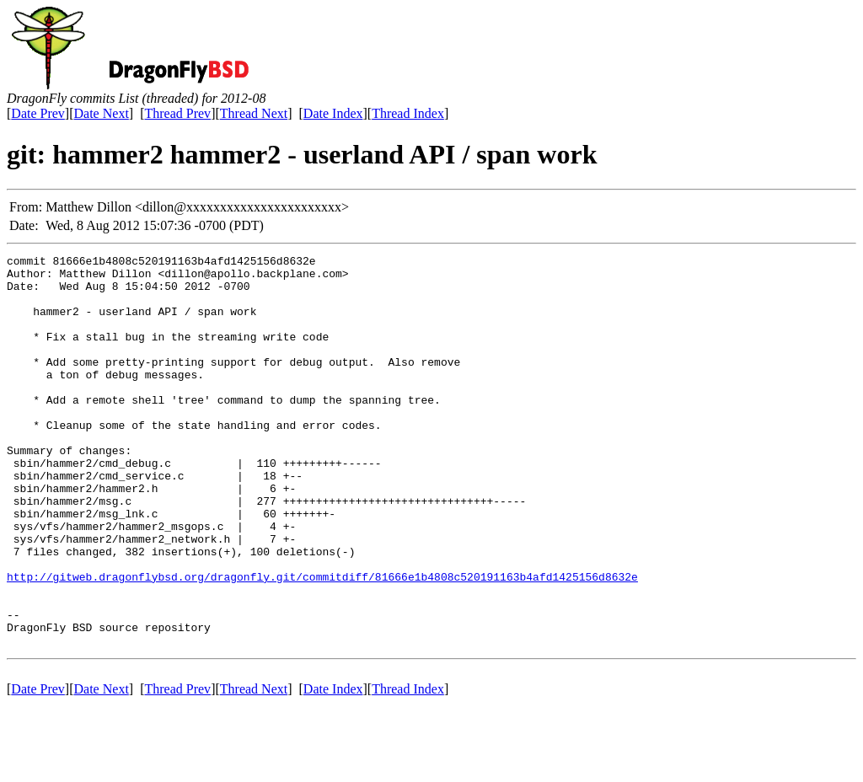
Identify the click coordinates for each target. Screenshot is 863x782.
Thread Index (408, 113)
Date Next (101, 113)
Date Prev (38, 113)
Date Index (333, 113)
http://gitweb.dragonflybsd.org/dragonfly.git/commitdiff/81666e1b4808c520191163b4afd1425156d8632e (322, 642)
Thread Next (253, 113)
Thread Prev (177, 113)
